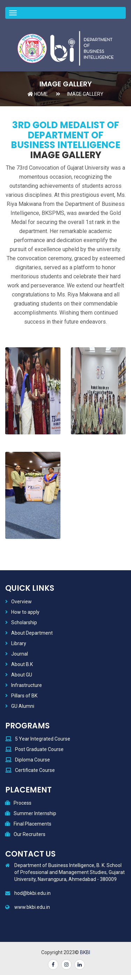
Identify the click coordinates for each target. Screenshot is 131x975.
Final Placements (32, 824)
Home (38, 94)
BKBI (85, 952)
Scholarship (24, 622)
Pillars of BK (24, 695)
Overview (21, 601)
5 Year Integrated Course (42, 739)
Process (22, 803)
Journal (19, 654)
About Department (32, 633)
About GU (21, 675)
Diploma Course (32, 760)
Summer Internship (35, 813)
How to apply (25, 612)
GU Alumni (22, 706)
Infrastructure (26, 685)
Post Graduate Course (39, 749)
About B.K (22, 664)
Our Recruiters (29, 834)
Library (18, 643)
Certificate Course (35, 770)
